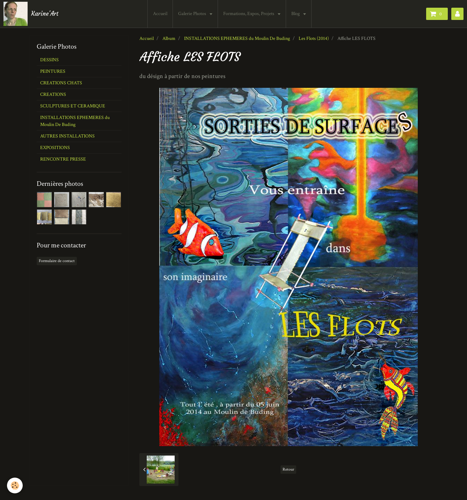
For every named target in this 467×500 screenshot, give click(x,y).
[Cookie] (15, 485)
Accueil (161, 13)
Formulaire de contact (57, 260)
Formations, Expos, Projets (250, 13)
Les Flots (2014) (314, 38)
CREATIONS (53, 94)
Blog (296, 13)
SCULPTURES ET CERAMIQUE (72, 106)
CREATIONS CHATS (61, 83)
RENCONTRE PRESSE (63, 159)
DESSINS (49, 60)
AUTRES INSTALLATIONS (67, 136)
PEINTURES (52, 71)
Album (168, 38)
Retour (288, 469)
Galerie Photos (193, 13)
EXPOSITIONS (55, 148)
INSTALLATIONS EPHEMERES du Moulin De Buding (237, 38)
